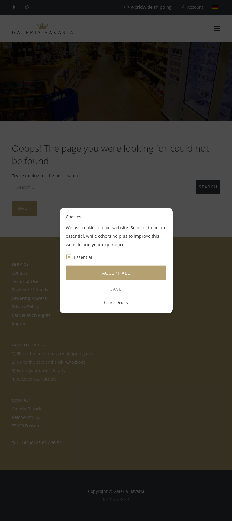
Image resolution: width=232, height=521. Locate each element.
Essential (83, 257)
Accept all (116, 273)
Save (116, 289)
